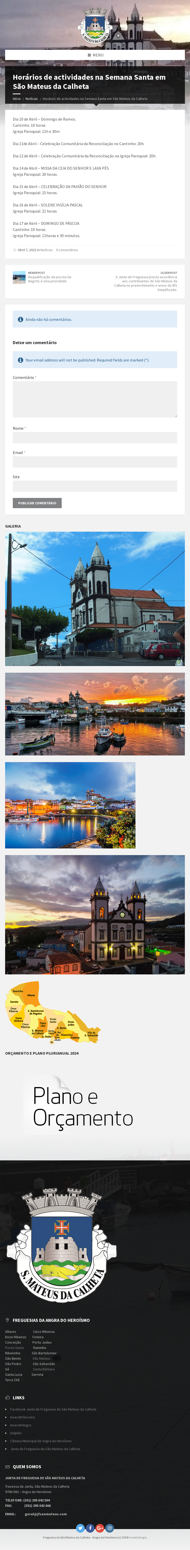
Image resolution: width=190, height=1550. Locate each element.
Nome (19, 428)
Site (16, 476)
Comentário (25, 377)
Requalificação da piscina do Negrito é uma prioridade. (49, 279)
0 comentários (67, 250)
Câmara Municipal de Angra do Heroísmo (41, 1441)
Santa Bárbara (43, 1369)
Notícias (32, 98)
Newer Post (36, 273)
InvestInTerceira (22, 1417)
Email (19, 452)
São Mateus (41, 1358)
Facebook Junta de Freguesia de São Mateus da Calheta (53, 1409)
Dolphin (16, 1433)
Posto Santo (14, 1347)
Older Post (169, 273)
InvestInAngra (20, 1425)
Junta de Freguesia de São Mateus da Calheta (45, 1449)
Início (17, 98)
